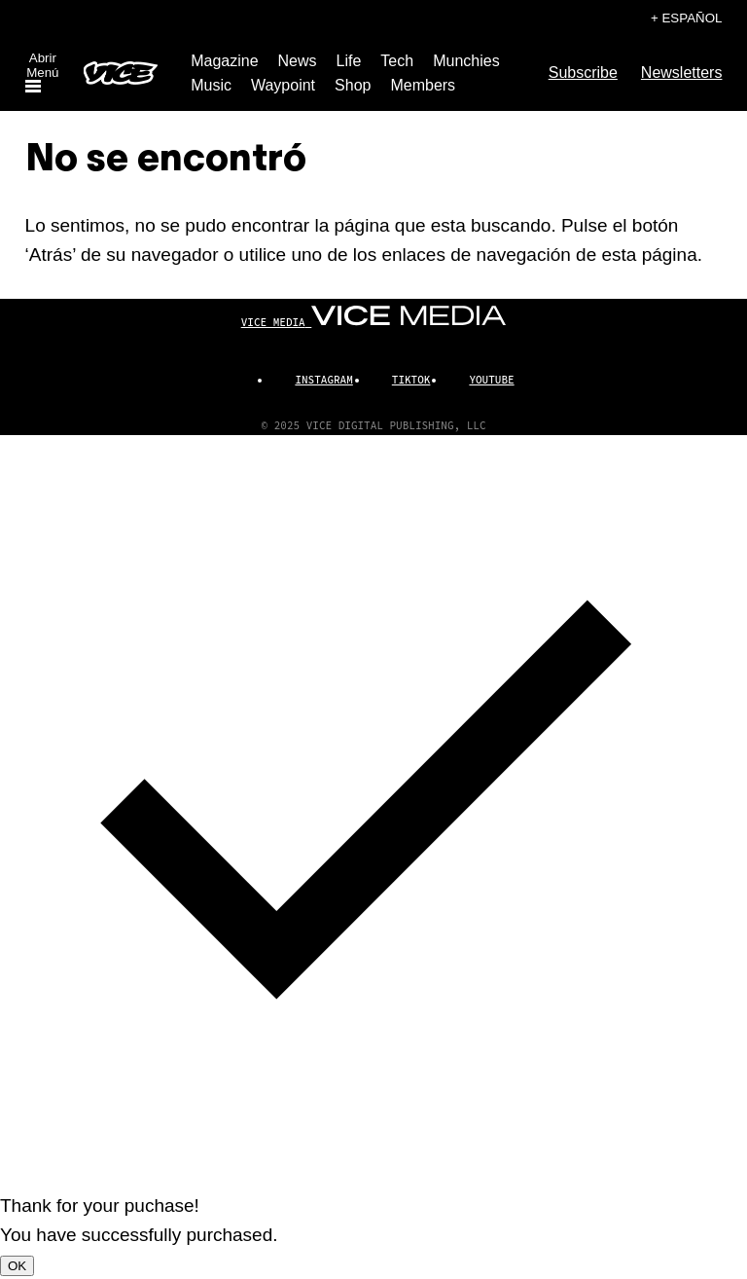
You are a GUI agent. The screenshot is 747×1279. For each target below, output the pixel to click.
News (297, 61)
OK (17, 1266)
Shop (353, 85)
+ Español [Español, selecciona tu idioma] (686, 18)
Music (211, 85)
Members (422, 85)
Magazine (224, 61)
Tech (396, 61)
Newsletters (682, 72)
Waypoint (283, 85)
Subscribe (583, 72)
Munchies (466, 61)
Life (349, 61)
